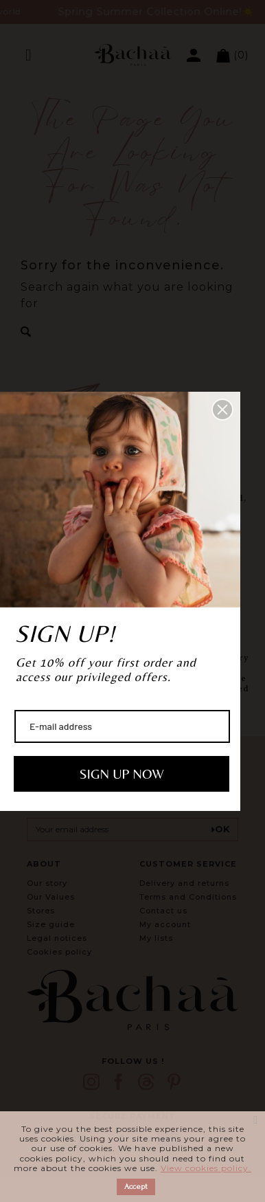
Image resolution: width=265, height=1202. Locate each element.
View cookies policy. (206, 1168)
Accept (136, 1186)
